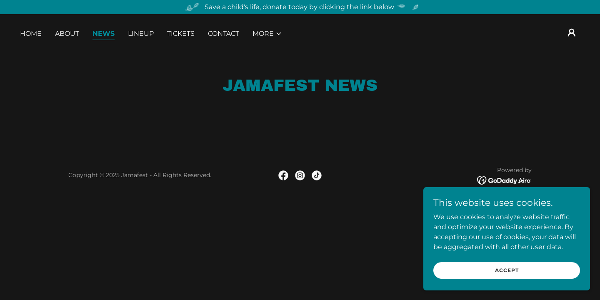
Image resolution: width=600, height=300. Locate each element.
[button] (267, 34)
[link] (283, 175)
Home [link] (31, 34)
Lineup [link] (141, 34)
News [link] (103, 34)
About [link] (67, 34)
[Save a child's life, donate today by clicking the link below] (300, 7)
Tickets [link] (181, 34)
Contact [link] (223, 34)
